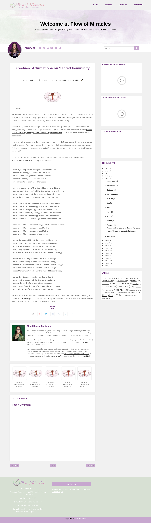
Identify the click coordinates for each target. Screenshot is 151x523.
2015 (106, 256)
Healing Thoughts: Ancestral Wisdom (121, 231)
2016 (106, 253)
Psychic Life (107, 281)
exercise (107, 286)
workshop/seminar (59, 356)
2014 (106, 258)
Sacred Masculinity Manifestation (47, 133)
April (109, 216)
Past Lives (134, 278)
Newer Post (14, 466)
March (109, 221)
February (110, 225)
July (108, 203)
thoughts (107, 295)
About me (123, 5)
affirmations (68, 80)
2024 (107, 174)
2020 (107, 243)
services (133, 293)
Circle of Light (86, 356)
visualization (106, 298)
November (111, 185)
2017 (106, 251)
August (110, 199)
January (110, 236)
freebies (76, 80)
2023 (107, 176)
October (110, 190)
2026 (107, 168)
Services (108, 5)
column (135, 284)
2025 (107, 171)
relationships (122, 293)
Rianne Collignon (31, 80)
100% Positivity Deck (109, 278)
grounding (108, 290)
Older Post (90, 466)
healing (118, 289)
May (108, 212)
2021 (106, 241)
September (111, 194)
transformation (130, 296)
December (111, 181)
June (109, 207)
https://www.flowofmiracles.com (76, 354)
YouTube (73, 342)
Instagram (51, 298)
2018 (107, 248)
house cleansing (135, 290)
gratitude (138, 287)
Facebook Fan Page (23, 298)
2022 (107, 179)
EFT (123, 278)
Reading (134, 281)
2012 (106, 263)
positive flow (109, 293)
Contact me (138, 5)
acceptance (105, 284)
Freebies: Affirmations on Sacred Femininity (123, 228)
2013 (107, 261)
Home (95, 5)
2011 (106, 266)
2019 (106, 246)
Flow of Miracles (81, 519)
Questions (122, 281)
